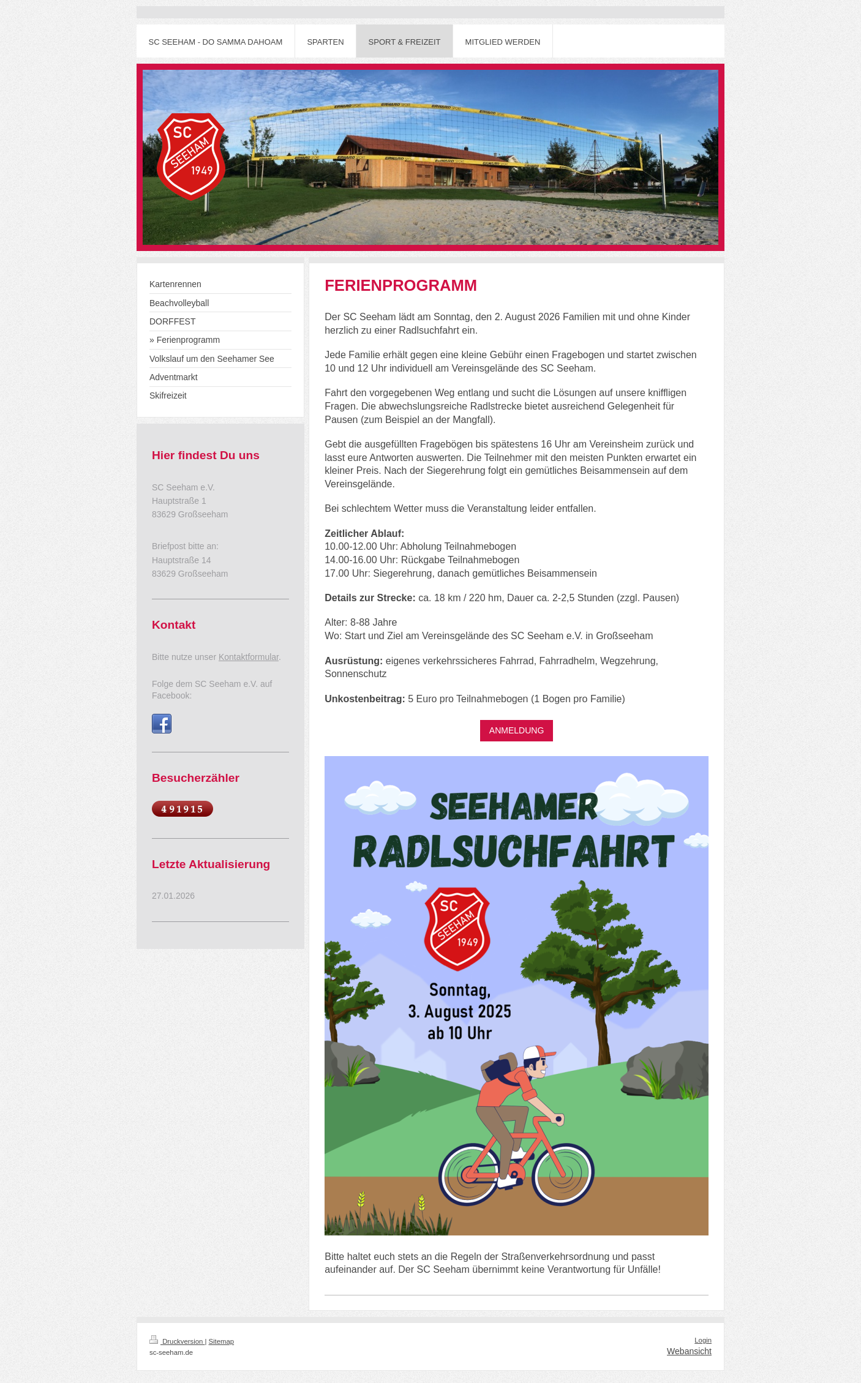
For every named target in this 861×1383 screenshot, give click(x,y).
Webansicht (689, 1351)
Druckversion (177, 1341)
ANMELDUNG (516, 730)
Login (703, 1340)
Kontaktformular (249, 657)
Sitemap (222, 1341)
